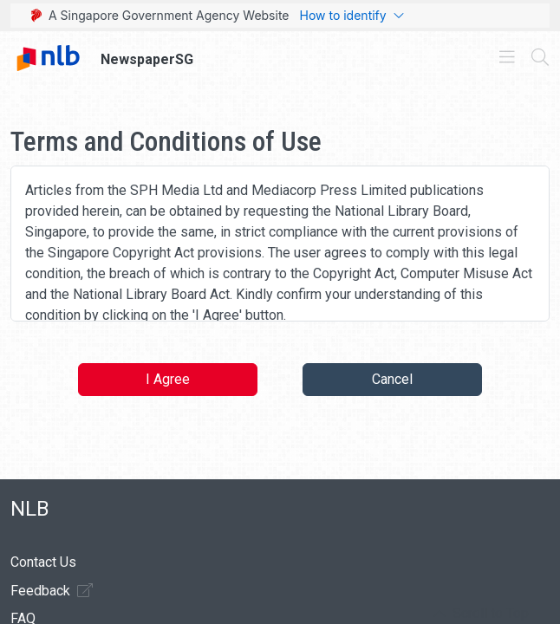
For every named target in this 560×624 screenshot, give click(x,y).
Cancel (392, 379)
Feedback (51, 590)
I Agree (168, 379)
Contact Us (43, 562)
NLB (29, 509)
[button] (481, 613)
